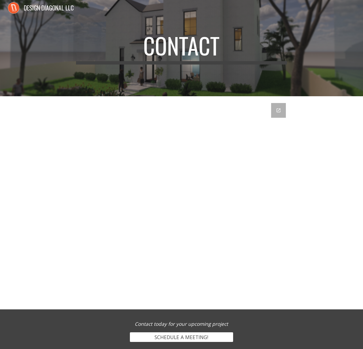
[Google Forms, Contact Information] (181, 203)
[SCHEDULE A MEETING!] (181, 337)
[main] (181, 48)
